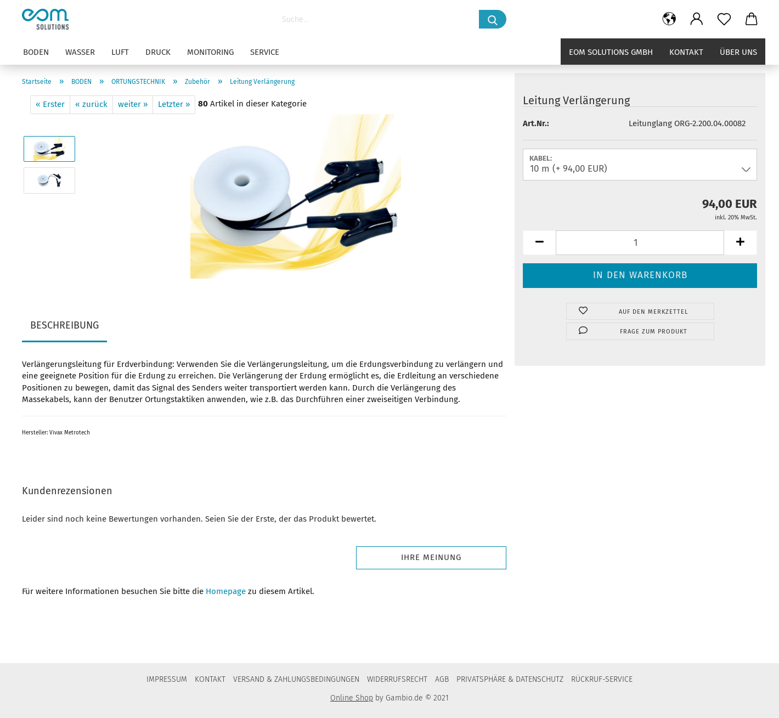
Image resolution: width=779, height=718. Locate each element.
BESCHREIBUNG (64, 325)
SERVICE (264, 52)
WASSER (80, 52)
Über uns (738, 52)
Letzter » (174, 104)
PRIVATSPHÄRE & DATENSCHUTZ (509, 679)
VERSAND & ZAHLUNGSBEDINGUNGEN (296, 679)
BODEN (36, 52)
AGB (442, 679)
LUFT (120, 52)
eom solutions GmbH (611, 52)
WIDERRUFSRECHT (397, 679)
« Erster (50, 104)
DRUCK (158, 52)
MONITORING (210, 52)
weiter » (133, 104)
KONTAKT (210, 679)
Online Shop (351, 698)
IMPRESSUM (166, 679)
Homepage (226, 591)
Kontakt (686, 52)
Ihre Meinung (431, 557)
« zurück (91, 104)
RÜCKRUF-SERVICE (602, 679)
